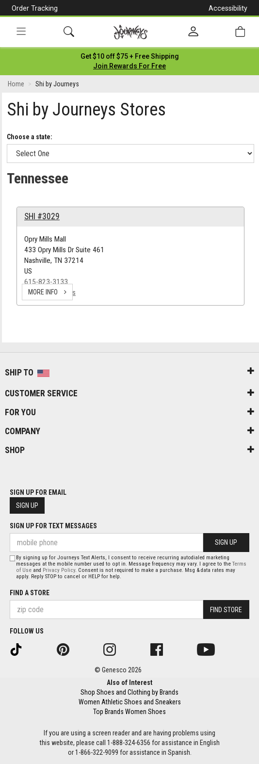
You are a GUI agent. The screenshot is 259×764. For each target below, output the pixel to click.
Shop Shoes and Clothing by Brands (129, 692)
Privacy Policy (59, 570)
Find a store (29, 593)
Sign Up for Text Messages (53, 526)
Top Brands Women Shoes (129, 711)
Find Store (226, 610)
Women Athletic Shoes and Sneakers (130, 702)
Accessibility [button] (228, 8)
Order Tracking (35, 8)
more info (47, 292)
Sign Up (27, 505)
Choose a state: (29, 137)
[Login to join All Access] (130, 56)
